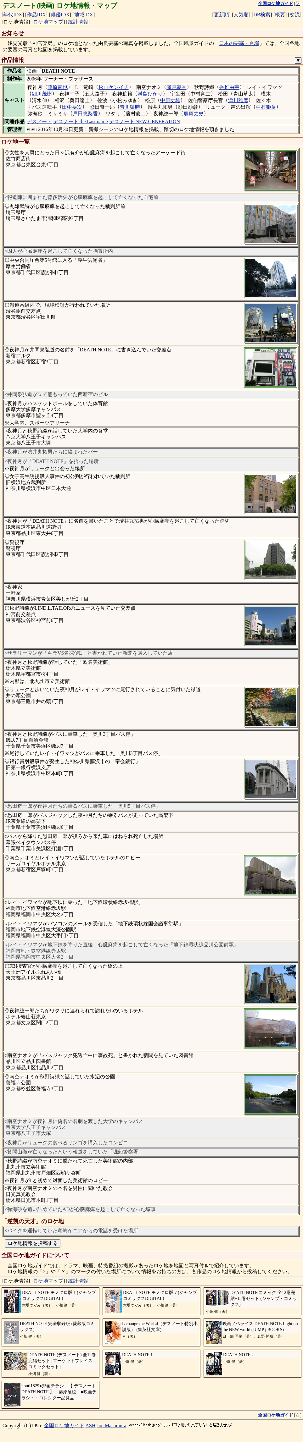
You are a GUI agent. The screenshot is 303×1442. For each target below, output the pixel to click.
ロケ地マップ (48, 22)
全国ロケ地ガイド (64, 1425)
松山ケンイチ (113, 87)
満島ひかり (150, 93)
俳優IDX (60, 14)
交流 (295, 14)
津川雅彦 (238, 100)
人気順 (241, 14)
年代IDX (12, 14)
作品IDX (36, 14)
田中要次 (72, 107)
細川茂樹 (42, 93)
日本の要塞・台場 (239, 43)
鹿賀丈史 (193, 113)
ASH (91, 1425)
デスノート (39, 121)
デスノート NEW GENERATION (144, 121)
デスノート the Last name (80, 121)
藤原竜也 (58, 87)
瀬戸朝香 (176, 87)
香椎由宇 (229, 87)
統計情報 (78, 22)
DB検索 (261, 14)
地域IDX (83, 14)
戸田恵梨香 (85, 113)
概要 (280, 14)
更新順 (221, 14)
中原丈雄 (170, 100)
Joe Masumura (111, 1425)
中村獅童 (266, 107)
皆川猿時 (130, 107)
